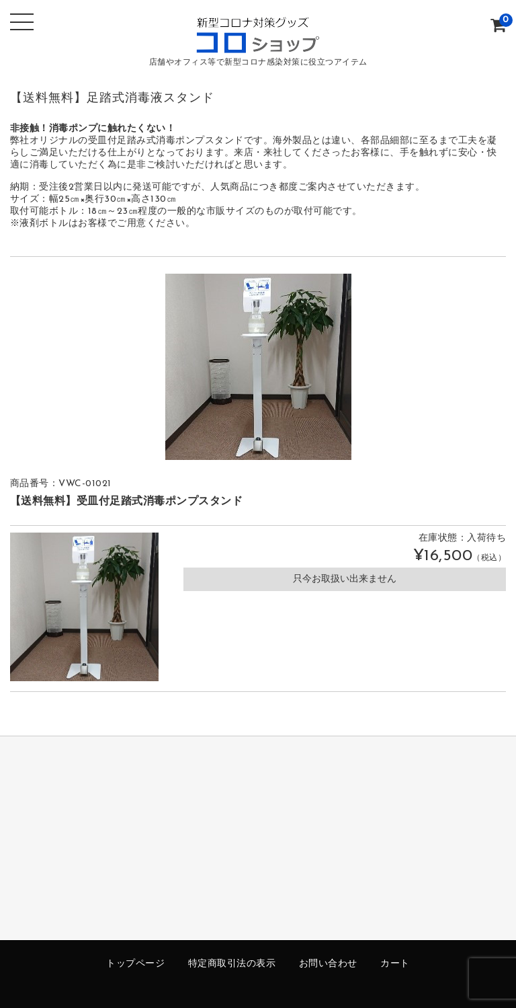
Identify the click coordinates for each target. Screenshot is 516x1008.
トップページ (135, 964)
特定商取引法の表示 (232, 964)
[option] (258, 367)
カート (395, 964)
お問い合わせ (328, 964)
